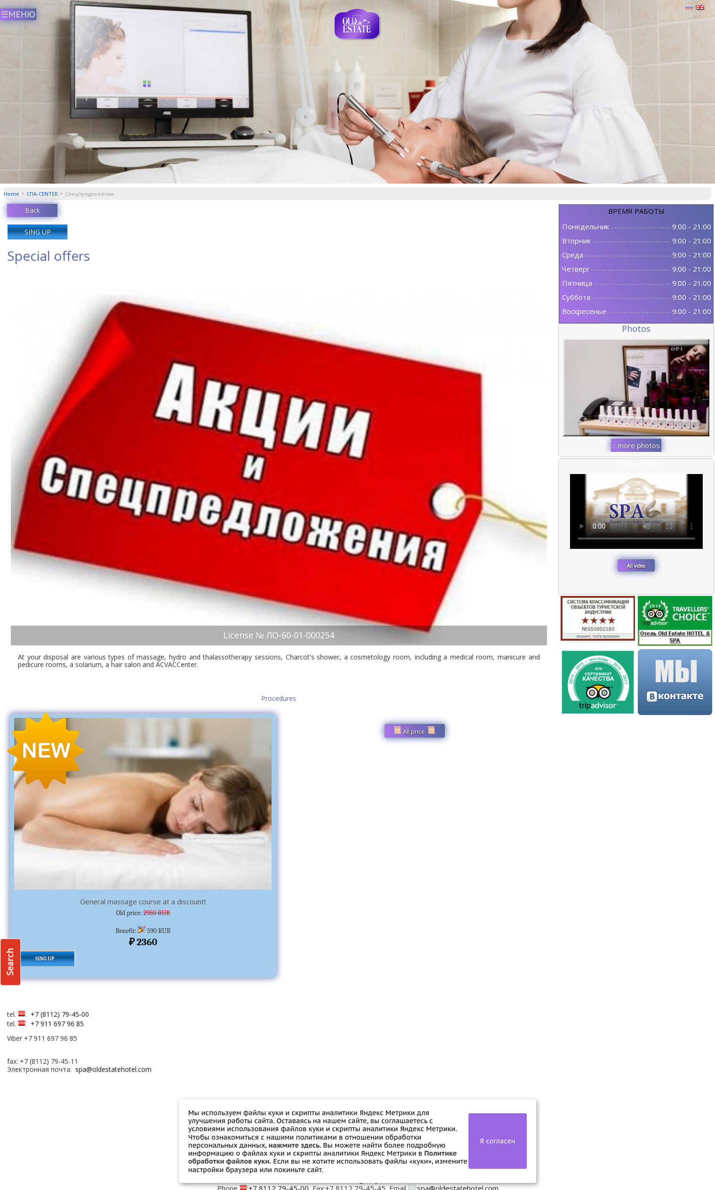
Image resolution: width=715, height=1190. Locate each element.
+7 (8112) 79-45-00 (60, 1014)
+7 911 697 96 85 (57, 1023)
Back (32, 210)
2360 (143, 942)
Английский (700, 7)
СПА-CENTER (42, 193)
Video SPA (636, 463)
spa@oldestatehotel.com (113, 1069)
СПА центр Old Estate (357, 24)
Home (11, 193)
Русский (689, 7)
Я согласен (497, 1141)
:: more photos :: (636, 446)
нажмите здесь (294, 1145)
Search (10, 962)
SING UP (37, 231)
